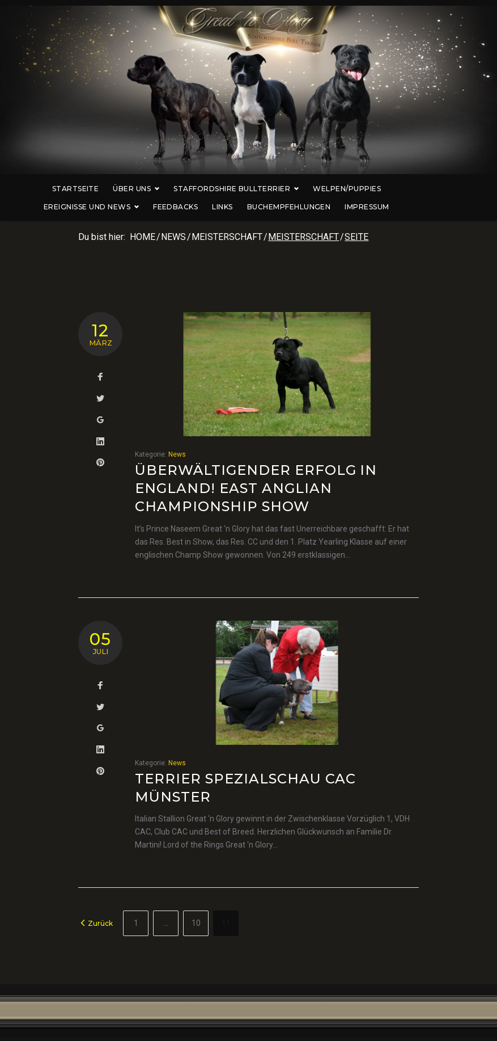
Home (142, 236)
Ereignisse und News (420, 188)
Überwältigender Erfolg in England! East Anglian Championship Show (256, 488)
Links (199, 207)
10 (196, 923)
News (173, 236)
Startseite (53, 188)
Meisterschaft (227, 236)
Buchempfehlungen (266, 207)
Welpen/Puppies (324, 188)
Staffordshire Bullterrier (213, 188)
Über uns (114, 188)
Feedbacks (152, 207)
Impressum (344, 207)
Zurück (96, 923)
